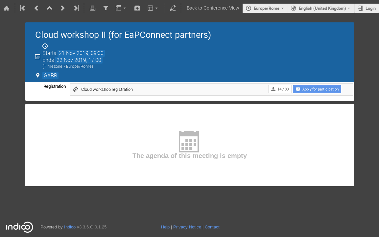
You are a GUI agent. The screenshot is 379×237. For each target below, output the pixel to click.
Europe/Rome (266, 8)
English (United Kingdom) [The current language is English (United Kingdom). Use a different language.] (322, 8)
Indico (70, 227)
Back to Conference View (213, 8)
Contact (212, 227)
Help (165, 227)
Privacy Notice (187, 227)
